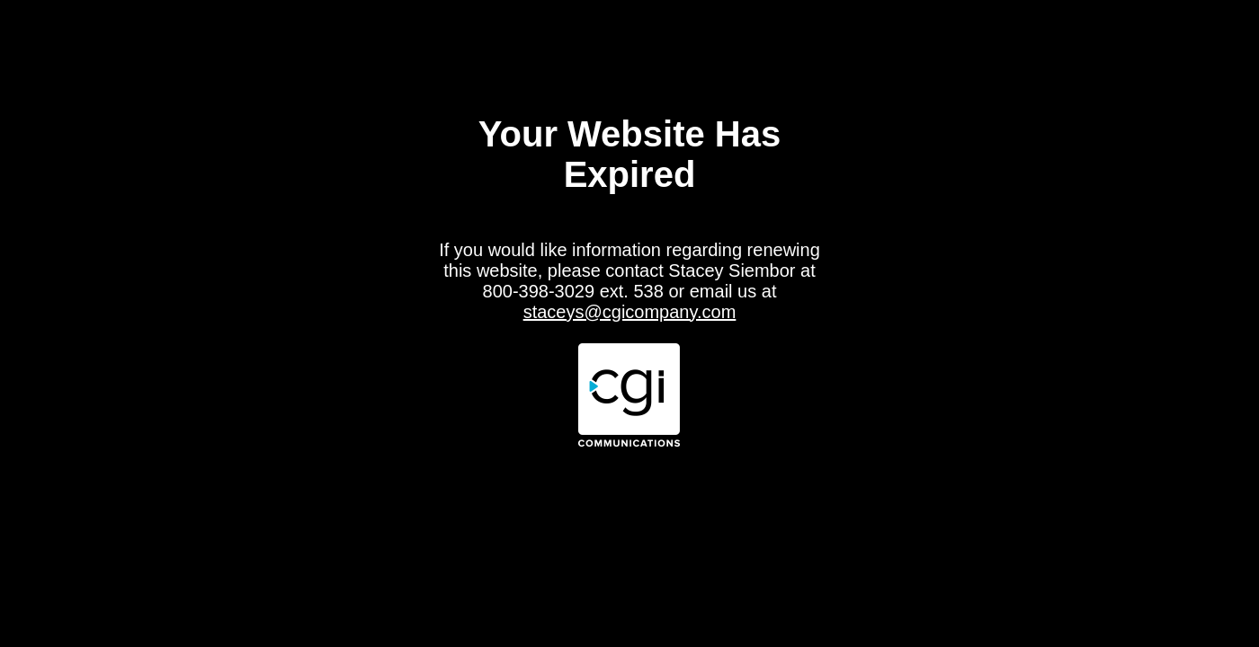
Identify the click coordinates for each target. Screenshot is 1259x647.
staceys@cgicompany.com (630, 312)
